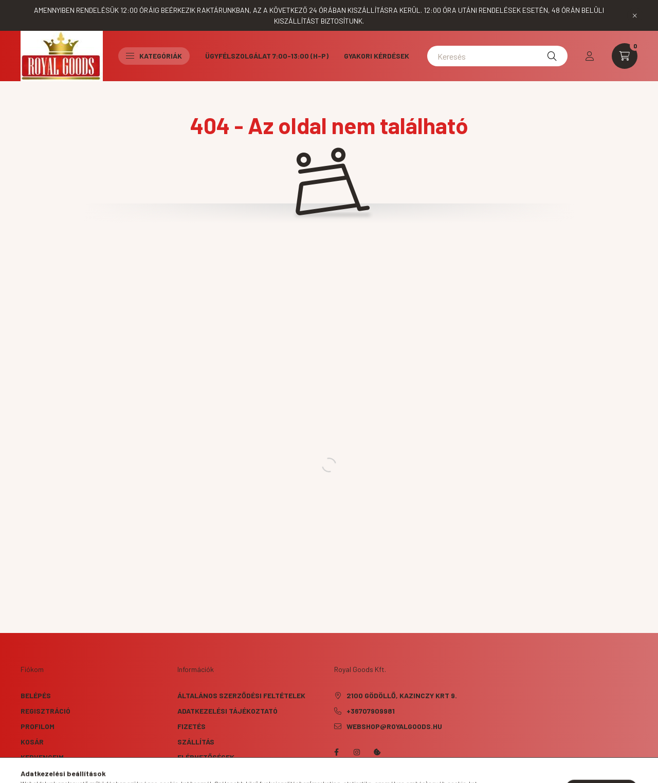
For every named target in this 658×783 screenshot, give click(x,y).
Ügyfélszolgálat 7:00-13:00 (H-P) (266, 55)
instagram (356, 752)
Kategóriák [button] (154, 55)
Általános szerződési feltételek (241, 695)
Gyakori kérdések (376, 55)
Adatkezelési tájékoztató (227, 710)
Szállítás (195, 741)
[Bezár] (635, 15)
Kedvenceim (42, 757)
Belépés (36, 695)
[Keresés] (497, 56)
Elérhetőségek (205, 757)
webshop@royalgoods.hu (394, 726)
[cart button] (624, 56)
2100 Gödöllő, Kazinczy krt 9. (401, 695)
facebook (336, 752)
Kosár (32, 741)
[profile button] (589, 56)
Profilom (37, 726)
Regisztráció (45, 710)
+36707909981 (370, 710)
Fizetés (191, 726)
